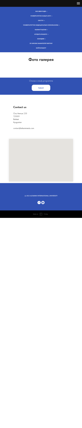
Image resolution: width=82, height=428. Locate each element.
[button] (41, 292)
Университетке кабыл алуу (40, 16)
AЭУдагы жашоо (40, 34)
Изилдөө (40, 39)
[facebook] (39, 408)
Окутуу (40, 20)
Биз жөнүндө (40, 11)
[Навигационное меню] (78, 3)
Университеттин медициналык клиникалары (40, 25)
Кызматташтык (41, 29)
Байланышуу (41, 48)
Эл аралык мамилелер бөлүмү (41, 43)
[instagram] (43, 408)
